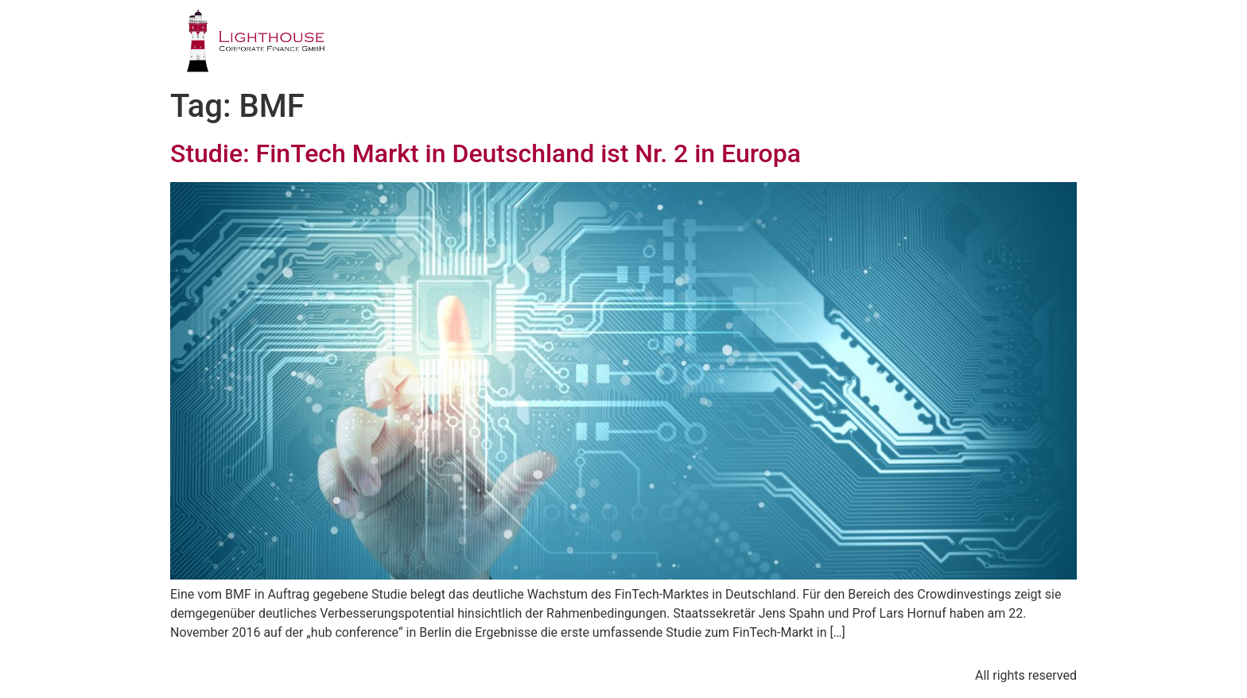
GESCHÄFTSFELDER (651, 43)
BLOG (986, 43)
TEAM (768, 43)
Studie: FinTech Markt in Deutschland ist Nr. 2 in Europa (485, 153)
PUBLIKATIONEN (876, 43)
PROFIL (528, 43)
